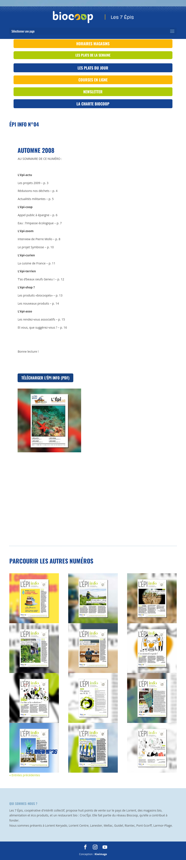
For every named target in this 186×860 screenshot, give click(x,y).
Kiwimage (100, 854)
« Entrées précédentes (24, 775)
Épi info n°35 (41, 751)
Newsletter (93, 91)
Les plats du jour (93, 68)
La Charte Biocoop (92, 103)
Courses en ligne (93, 79)
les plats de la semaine (92, 55)
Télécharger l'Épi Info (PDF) (45, 377)
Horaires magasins (93, 43)
